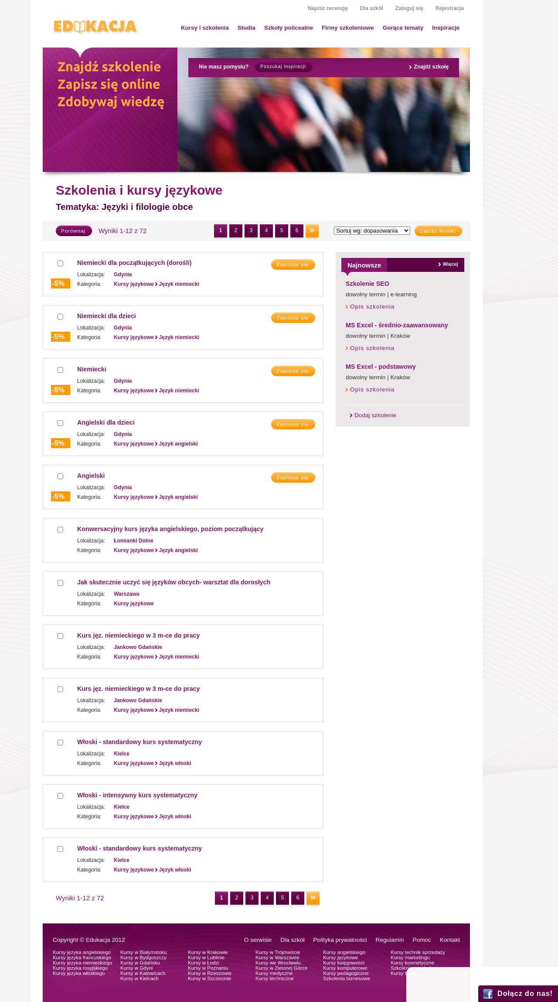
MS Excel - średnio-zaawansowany (397, 325)
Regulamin (390, 940)
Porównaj (73, 230)
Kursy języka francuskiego (82, 957)
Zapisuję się (292, 264)
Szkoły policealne (288, 27)
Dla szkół (371, 8)
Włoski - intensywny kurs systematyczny (137, 795)
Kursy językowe (340, 957)
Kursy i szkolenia (205, 27)
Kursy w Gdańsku (140, 962)
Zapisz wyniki (438, 230)
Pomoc (422, 940)
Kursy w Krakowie (208, 952)
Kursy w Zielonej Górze (281, 968)
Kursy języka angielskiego (82, 952)
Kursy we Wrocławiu (278, 962)
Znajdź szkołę (431, 67)
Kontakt (450, 940)
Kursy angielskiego (344, 952)
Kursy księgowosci (343, 962)
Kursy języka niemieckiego (82, 962)
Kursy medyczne (274, 973)
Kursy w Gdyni (136, 968)
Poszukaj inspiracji (283, 66)
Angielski (91, 475)
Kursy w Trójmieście (277, 952)
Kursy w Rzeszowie (209, 973)
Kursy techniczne (274, 978)
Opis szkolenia (372, 306)
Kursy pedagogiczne (346, 973)
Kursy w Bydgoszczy (143, 957)
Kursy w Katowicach (142, 973)
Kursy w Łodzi (203, 962)
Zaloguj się (409, 8)
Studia (246, 27)
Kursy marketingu (410, 957)
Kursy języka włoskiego (79, 973)
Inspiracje (445, 27)
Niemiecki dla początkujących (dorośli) (134, 262)
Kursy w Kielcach (139, 978)
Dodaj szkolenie (375, 415)
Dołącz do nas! (525, 993)
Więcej (450, 264)
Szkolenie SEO (367, 283)
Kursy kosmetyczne (412, 962)
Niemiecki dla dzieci (106, 315)
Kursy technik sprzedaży (418, 952)
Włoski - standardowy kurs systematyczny (139, 741)
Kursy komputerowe (345, 968)
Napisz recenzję (328, 8)
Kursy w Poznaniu (208, 968)
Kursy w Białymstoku (143, 952)
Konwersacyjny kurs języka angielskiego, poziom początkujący (170, 528)
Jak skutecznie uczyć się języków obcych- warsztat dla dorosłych (173, 582)
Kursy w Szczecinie (209, 978)
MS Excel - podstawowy (381, 366)
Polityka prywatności (340, 940)
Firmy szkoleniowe (348, 27)
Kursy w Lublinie (206, 957)
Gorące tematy (403, 27)
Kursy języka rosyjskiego (80, 968)
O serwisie (258, 940)
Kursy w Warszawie (277, 957)
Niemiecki (91, 369)
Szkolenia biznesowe (346, 978)
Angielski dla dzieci (106, 422)
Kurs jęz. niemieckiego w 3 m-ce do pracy (138, 635)
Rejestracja (450, 8)
